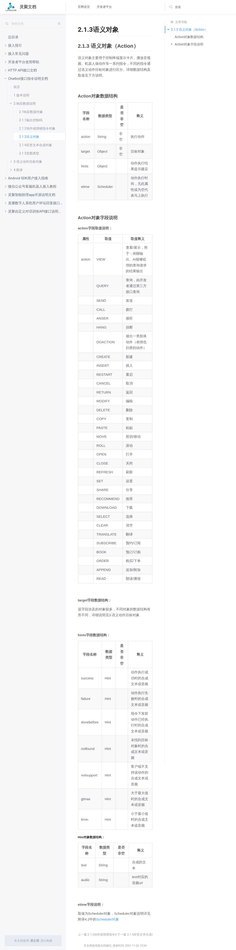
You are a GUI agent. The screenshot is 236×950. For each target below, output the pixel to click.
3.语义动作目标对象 (26, 161)
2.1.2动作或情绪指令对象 (35, 128)
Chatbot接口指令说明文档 (25, 79)
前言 (15, 87)
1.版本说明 (19, 95)
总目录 (11, 37)
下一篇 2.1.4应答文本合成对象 (137, 934)
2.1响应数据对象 (29, 111)
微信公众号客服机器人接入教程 (30, 186)
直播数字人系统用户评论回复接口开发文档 (35, 203)
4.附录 (16, 169)
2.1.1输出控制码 (29, 120)
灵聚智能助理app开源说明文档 (30, 194)
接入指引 (13, 45)
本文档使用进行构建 (33, 941)
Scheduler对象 (107, 919)
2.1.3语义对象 (27, 136)
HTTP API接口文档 (21, 70)
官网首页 (84, 7)
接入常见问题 (17, 53)
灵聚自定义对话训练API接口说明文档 (35, 211)
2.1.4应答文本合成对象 (34, 145)
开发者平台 (104, 7)
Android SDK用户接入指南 (26, 178)
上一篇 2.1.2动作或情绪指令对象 (99, 934)
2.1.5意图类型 (27, 153)
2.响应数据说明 (22, 103)
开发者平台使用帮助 (22, 61)
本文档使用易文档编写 (97, 945)
